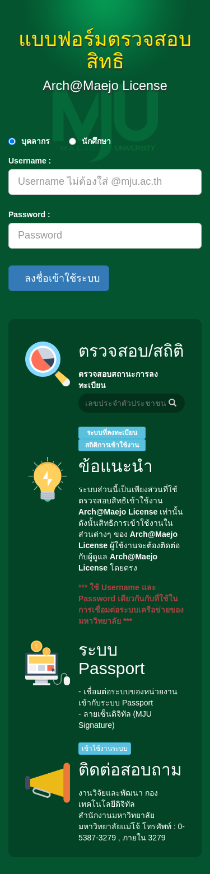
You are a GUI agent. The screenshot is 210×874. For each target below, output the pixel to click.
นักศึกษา (96, 141)
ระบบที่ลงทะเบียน (112, 433)
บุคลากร (35, 141)
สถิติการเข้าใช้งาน (112, 445)
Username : (29, 160)
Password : (29, 214)
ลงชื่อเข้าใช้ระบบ (59, 278)
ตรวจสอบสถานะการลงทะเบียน (118, 380)
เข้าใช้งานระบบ (105, 749)
